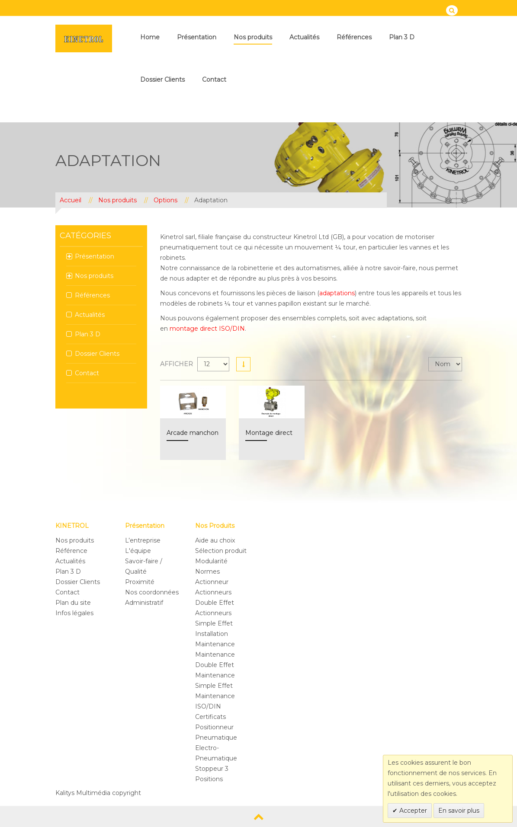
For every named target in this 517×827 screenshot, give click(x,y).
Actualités (304, 37)
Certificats (210, 717)
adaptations (337, 293)
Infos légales (74, 613)
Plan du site (73, 603)
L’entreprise (143, 540)
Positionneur (214, 727)
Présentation (196, 37)
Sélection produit (221, 551)
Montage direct (268, 433)
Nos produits (253, 37)
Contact (214, 79)
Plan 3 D (401, 37)
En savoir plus (458, 810)
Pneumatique (216, 737)
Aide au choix (215, 540)
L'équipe (138, 551)
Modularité (211, 561)
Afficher (176, 364)
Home (150, 37)
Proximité (139, 582)
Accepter (412, 810)
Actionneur (211, 582)
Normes (207, 571)
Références (354, 37)
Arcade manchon (192, 433)
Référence (71, 551)
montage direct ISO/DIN (207, 328)
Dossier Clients (162, 79)
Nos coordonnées (152, 592)
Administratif (144, 603)
